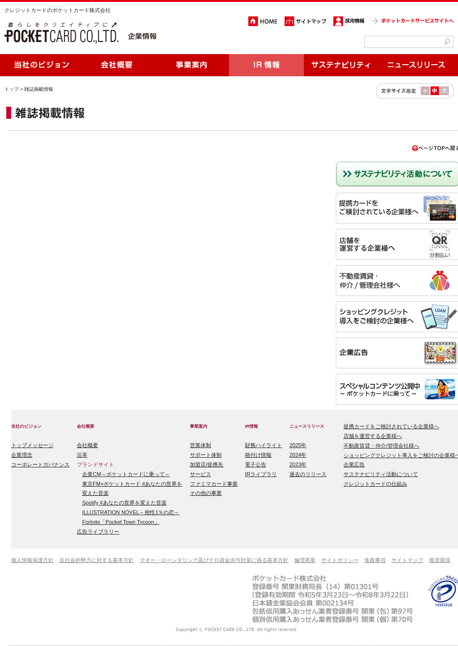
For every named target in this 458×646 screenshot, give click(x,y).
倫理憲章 (304, 560)
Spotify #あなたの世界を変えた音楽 (124, 503)
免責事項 (375, 560)
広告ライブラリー (98, 531)
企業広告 (354, 464)
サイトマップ (407, 560)
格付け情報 (258, 455)
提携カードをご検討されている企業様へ (391, 426)
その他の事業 (206, 493)
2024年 (297, 455)
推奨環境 (439, 560)
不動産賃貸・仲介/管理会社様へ (381, 446)
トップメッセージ (32, 445)
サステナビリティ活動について (381, 474)
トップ (11, 89)
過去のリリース (308, 474)
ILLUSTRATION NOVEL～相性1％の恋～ (131, 512)
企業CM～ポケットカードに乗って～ (126, 474)
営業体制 (200, 445)
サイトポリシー (339, 560)
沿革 (82, 455)
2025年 (297, 445)
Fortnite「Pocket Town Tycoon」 (120, 522)
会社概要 (87, 445)
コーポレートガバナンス (40, 464)
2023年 (297, 464)
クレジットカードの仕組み (375, 484)
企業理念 (21, 455)
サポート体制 (206, 455)
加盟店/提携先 (206, 464)
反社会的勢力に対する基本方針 (96, 560)
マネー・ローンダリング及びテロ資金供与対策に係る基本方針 (214, 560)
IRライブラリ (261, 474)
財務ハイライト (263, 445)
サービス (200, 474)
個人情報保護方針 (32, 560)
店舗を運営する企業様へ (373, 436)
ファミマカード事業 (214, 484)
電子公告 (255, 464)
